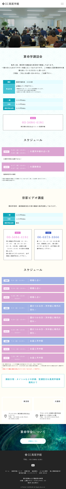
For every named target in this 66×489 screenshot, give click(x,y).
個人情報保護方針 (55, 471)
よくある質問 (44, 471)
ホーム (7, 471)
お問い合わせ (43, 473)
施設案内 (34, 471)
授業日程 (27, 471)
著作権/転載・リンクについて (28, 473)
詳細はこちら (33, 441)
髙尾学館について (17, 471)
